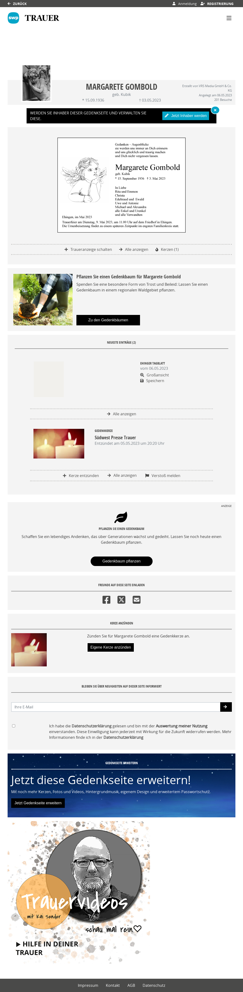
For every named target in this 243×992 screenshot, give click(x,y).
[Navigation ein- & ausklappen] (229, 18)
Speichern (152, 380)
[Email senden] (116, 707)
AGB (131, 985)
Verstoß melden (162, 475)
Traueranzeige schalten (88, 249)
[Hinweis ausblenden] (215, 110)
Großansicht (154, 375)
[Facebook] (106, 599)
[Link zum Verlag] (33, 18)
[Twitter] (121, 599)
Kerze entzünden (81, 475)
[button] (226, 707)
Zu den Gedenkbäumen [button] (108, 320)
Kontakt (113, 985)
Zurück (17, 3)
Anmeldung (184, 3)
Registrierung (217, 3)
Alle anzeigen (133, 249)
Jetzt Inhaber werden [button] (186, 116)
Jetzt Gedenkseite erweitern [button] (37, 803)
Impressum (88, 985)
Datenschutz (154, 985)
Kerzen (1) (167, 249)
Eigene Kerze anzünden (110, 647)
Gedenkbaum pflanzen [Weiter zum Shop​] (122, 561)
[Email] (136, 599)
